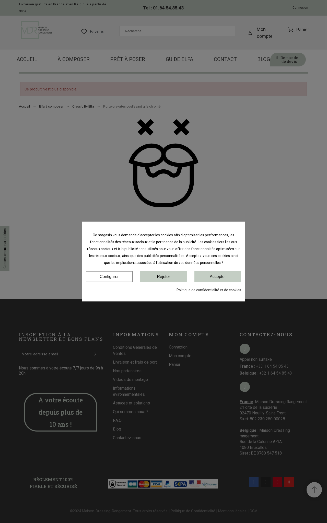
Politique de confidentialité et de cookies (209, 290)
